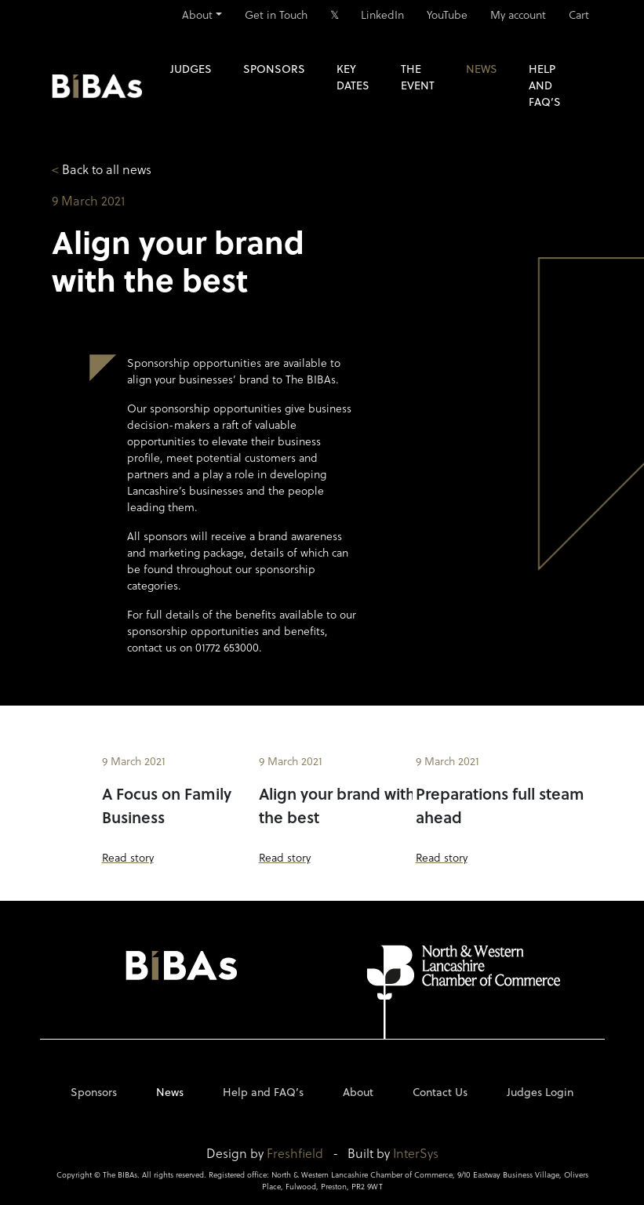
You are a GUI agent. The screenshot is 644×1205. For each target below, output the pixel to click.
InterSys (415, 1153)
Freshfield (295, 1153)
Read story (128, 857)
